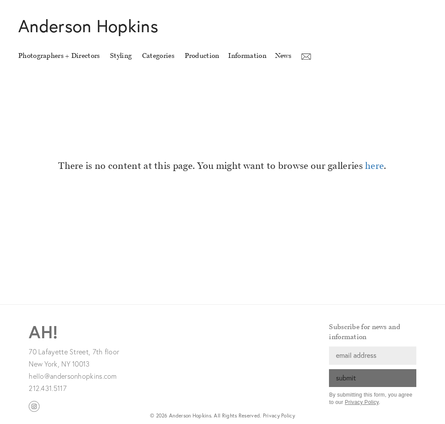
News (283, 55)
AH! (43, 331)
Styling (121, 55)
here (374, 166)
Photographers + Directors (59, 55)
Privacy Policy (362, 402)
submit (346, 377)
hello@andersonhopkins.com (73, 375)
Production (202, 55)
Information (247, 55)
